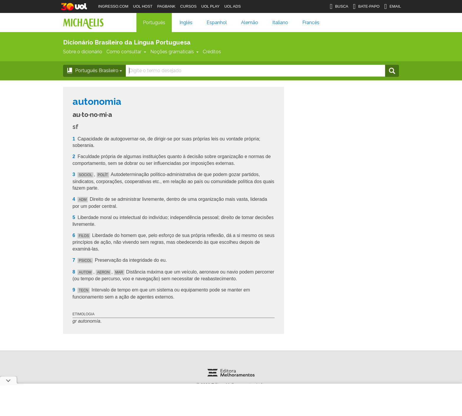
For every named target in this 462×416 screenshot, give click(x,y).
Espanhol (217, 22)
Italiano (280, 22)
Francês (310, 22)
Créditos (212, 51)
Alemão (249, 22)
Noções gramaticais (174, 51)
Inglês (185, 22)
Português (154, 22)
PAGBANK (166, 6)
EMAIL (392, 6)
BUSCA (339, 6)
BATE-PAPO (366, 6)
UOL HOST (143, 6)
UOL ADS (232, 6)
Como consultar (126, 51)
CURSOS (188, 6)
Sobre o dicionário (82, 51)
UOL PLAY (210, 6)
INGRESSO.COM (113, 6)
